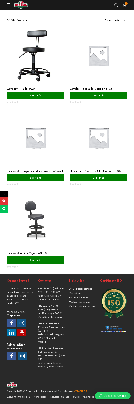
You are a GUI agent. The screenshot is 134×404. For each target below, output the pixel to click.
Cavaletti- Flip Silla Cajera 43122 (91, 89)
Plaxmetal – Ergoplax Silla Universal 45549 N (35, 171)
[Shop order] (116, 20)
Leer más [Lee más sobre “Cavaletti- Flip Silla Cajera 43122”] (98, 95)
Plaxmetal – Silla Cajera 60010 (27, 253)
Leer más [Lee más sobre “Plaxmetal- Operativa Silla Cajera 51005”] (98, 178)
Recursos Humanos (78, 297)
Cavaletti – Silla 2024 (21, 89)
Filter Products (17, 20)
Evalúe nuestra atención (80, 288)
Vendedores (75, 293)
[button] (113, 393)
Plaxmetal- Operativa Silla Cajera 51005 (95, 171)
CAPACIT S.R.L (81, 391)
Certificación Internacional (82, 306)
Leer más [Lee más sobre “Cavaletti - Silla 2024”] (35, 95)
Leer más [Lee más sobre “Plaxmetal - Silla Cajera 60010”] (35, 260)
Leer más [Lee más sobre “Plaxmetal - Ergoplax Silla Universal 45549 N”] (35, 178)
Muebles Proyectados (79, 302)
